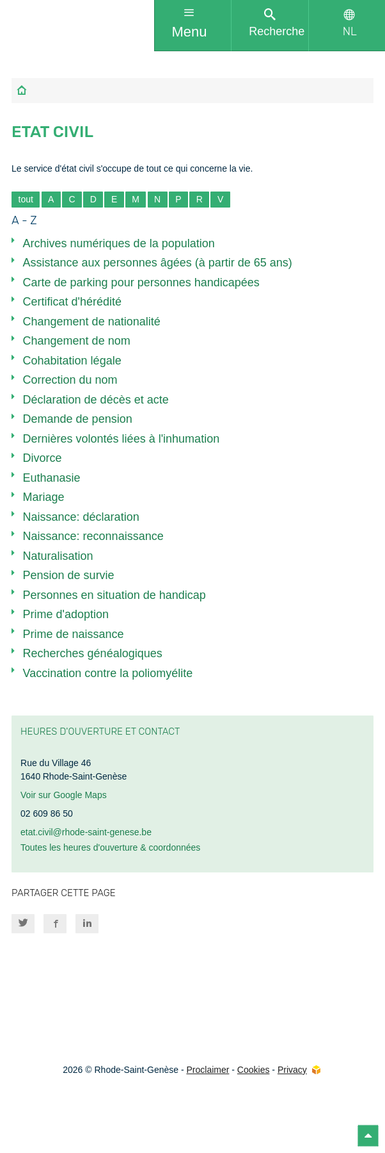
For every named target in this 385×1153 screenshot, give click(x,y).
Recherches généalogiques (92, 653)
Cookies (253, 1070)
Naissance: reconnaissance (93, 536)
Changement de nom (76, 340)
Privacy (292, 1070)
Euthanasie (52, 477)
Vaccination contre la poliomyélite (108, 673)
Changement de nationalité (92, 321)
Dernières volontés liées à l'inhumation (121, 438)
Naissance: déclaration (81, 517)
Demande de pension (77, 419)
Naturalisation (58, 556)
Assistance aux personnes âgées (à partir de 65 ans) (157, 262)
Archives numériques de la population (119, 243)
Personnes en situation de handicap (114, 595)
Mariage (44, 497)
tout (26, 199)
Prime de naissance (73, 634)
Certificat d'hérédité (72, 301)
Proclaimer (207, 1070)
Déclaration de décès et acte (96, 399)
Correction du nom (70, 379)
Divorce (42, 458)
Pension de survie (68, 575)
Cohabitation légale (72, 360)
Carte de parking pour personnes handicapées (141, 282)
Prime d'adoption (66, 614)
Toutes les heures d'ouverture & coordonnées (110, 847)
